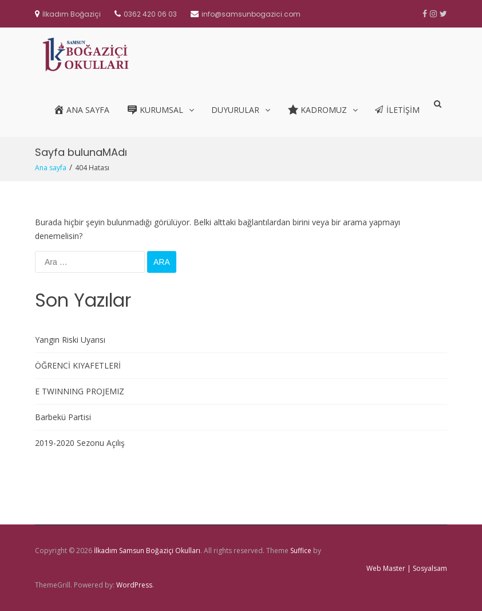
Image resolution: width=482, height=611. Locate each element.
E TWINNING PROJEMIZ (79, 391)
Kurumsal (155, 109)
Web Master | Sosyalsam (406, 568)
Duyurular (235, 109)
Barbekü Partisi (63, 417)
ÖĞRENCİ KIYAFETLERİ (78, 365)
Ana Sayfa (81, 109)
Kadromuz (317, 109)
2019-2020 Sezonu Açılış (80, 442)
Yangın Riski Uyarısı (70, 339)
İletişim (397, 109)
